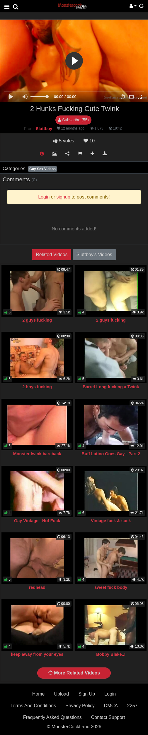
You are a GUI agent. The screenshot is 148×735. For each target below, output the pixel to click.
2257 (132, 705)
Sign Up (86, 693)
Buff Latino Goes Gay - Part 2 (110, 453)
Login (110, 693)
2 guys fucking (37, 320)
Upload (61, 693)
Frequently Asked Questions (52, 717)
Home (38, 693)
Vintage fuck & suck (111, 520)
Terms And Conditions (33, 705)
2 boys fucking (37, 386)
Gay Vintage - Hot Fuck (37, 520)
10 (89, 140)
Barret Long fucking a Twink (111, 386)
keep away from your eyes (37, 654)
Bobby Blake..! (110, 654)
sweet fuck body (110, 587)
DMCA (111, 705)
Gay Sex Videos (42, 169)
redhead (37, 587)
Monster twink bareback (37, 453)
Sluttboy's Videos (94, 254)
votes (63, 140)
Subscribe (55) (73, 120)
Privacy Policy (80, 705)
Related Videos (51, 254)
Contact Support (108, 717)
